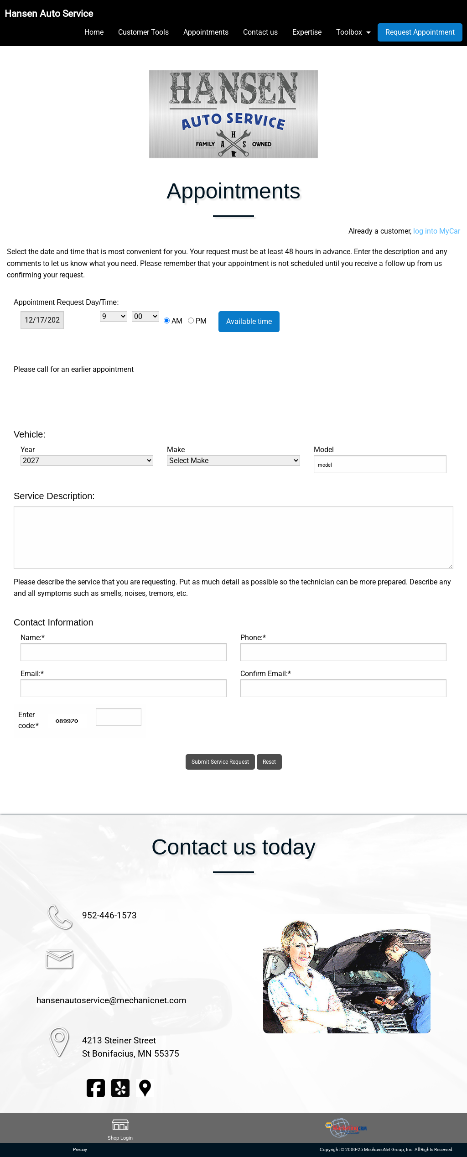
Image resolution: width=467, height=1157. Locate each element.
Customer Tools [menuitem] (143, 32)
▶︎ (441, 973)
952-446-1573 (109, 915)
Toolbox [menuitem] (349, 32)
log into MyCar (435, 231)
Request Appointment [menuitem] (420, 32)
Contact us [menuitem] (260, 32)
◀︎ (252, 973)
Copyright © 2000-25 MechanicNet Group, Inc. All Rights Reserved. (387, 1149)
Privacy (80, 1149)
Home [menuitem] (94, 32)
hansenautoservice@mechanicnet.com (111, 1000)
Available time (249, 321)
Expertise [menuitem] (307, 32)
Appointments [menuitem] (205, 32)
